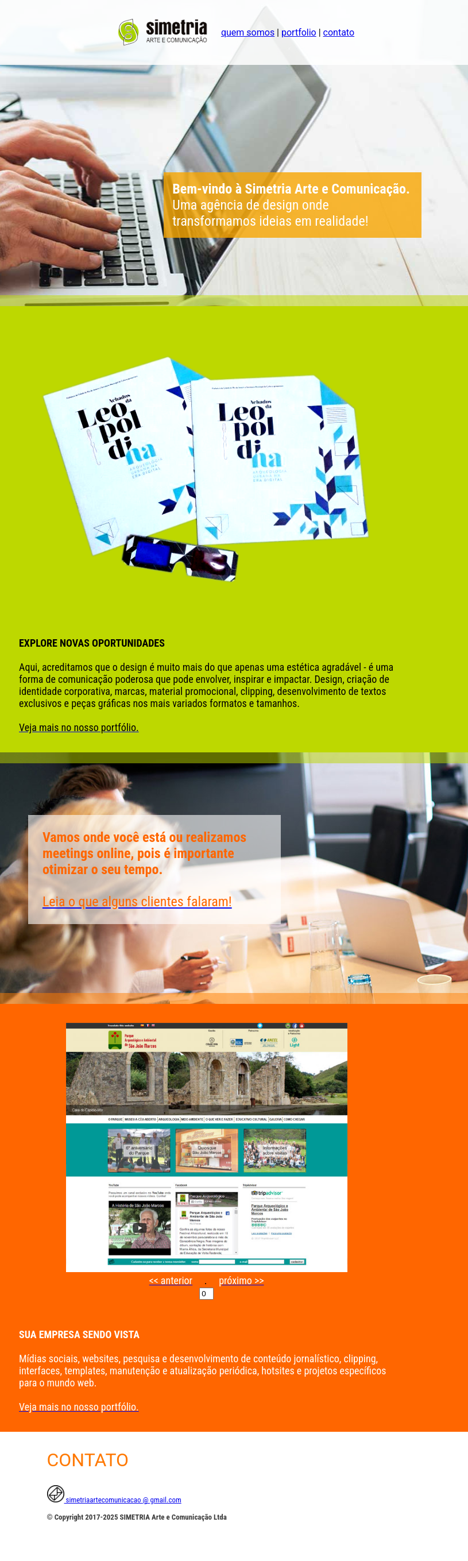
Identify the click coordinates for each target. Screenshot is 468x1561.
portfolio (298, 32)
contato (338, 32)
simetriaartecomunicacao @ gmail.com (114, 1500)
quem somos (247, 32)
